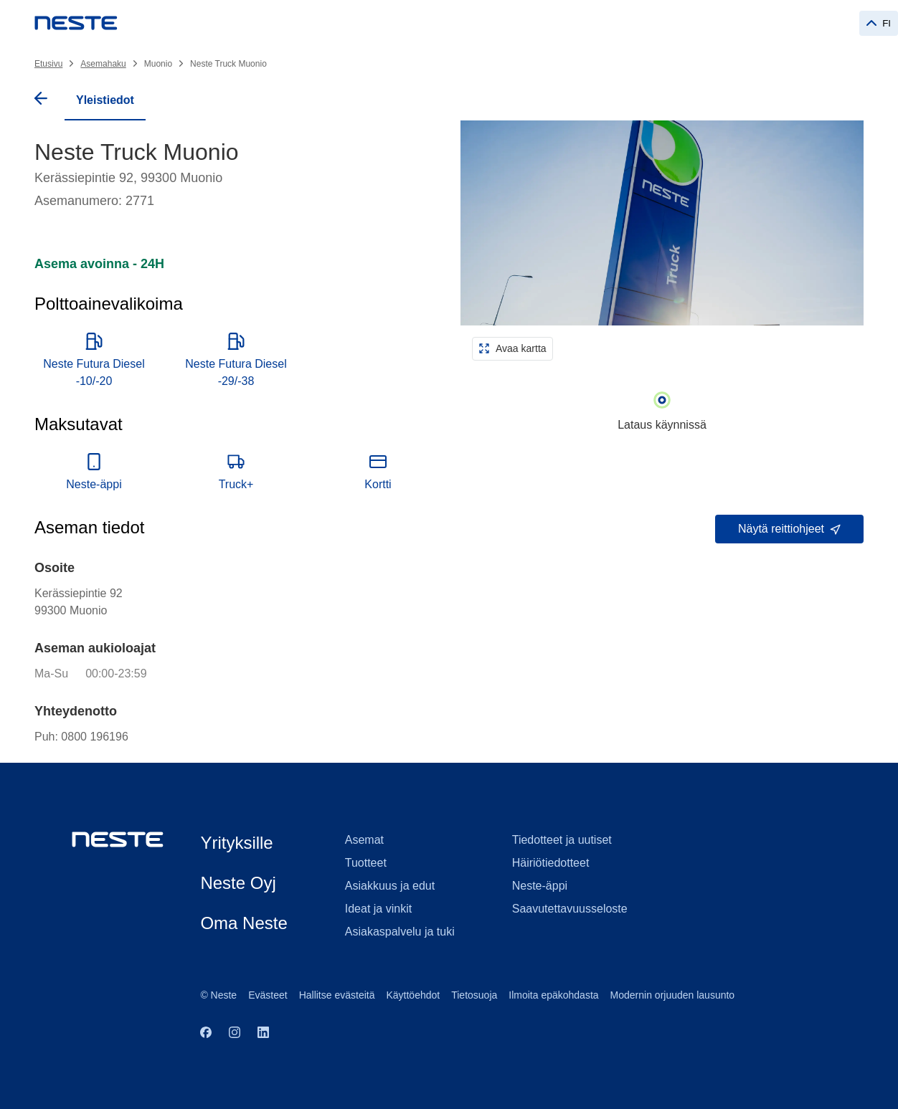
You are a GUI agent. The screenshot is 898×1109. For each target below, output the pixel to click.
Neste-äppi (539, 886)
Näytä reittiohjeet (789, 529)
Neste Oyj (237, 883)
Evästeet (267, 995)
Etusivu (48, 64)
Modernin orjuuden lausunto (672, 995)
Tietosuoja (474, 995)
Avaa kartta (512, 348)
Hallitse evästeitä (337, 995)
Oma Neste (243, 923)
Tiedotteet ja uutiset (562, 840)
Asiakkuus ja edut (390, 886)
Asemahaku (103, 64)
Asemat (364, 840)
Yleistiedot (105, 100)
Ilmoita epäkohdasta (553, 995)
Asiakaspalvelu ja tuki (400, 931)
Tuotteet (366, 863)
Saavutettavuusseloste (570, 909)
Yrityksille (236, 842)
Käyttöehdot (413, 995)
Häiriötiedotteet (551, 863)
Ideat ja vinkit (378, 909)
